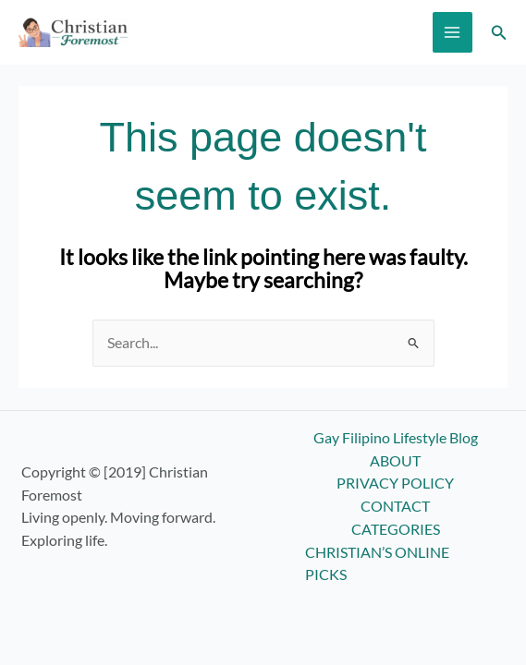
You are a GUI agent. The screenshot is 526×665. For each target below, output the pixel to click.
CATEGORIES (395, 529)
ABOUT (395, 461)
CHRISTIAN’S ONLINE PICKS (377, 564)
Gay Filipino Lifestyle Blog (395, 437)
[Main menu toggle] (452, 32)
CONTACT (395, 506)
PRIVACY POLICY (395, 483)
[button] (499, 32)
